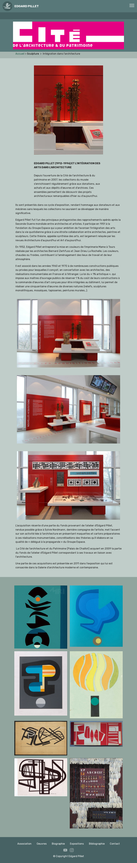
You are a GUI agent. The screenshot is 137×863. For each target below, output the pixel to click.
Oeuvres (42, 843)
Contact (115, 843)
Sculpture (33, 53)
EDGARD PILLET (26, 6)
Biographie (58, 843)
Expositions (77, 843)
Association (24, 843)
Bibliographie (97, 843)
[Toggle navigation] (131, 5)
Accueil (20, 53)
